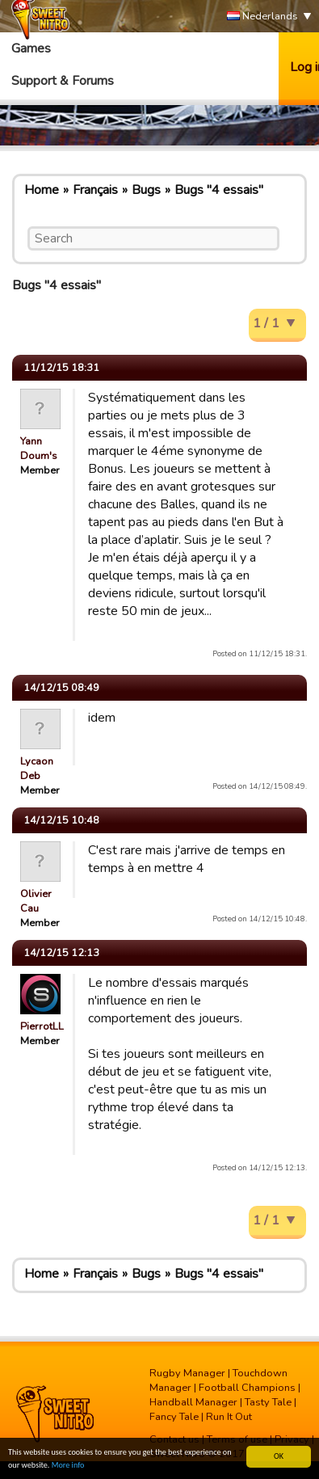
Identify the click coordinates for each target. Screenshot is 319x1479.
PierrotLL (42, 1026)
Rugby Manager (187, 1373)
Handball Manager (193, 1402)
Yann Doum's (38, 448)
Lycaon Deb (36, 768)
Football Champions (247, 1387)
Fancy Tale (174, 1416)
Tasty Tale (268, 1402)
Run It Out (229, 1416)
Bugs (146, 190)
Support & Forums (62, 81)
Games (31, 48)
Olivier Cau (36, 901)
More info (68, 1465)
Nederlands (262, 16)
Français (95, 190)
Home (41, 190)
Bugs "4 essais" (218, 190)
